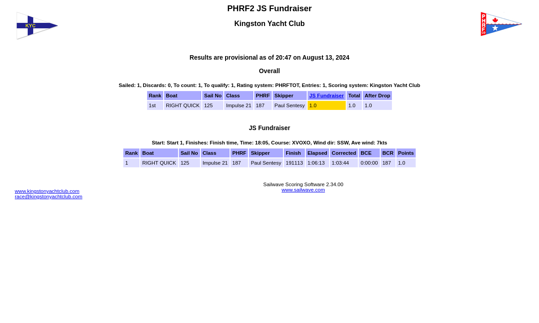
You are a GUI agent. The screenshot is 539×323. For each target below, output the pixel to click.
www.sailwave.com (303, 189)
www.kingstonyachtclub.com (47, 191)
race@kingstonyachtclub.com (49, 196)
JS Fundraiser (326, 95)
